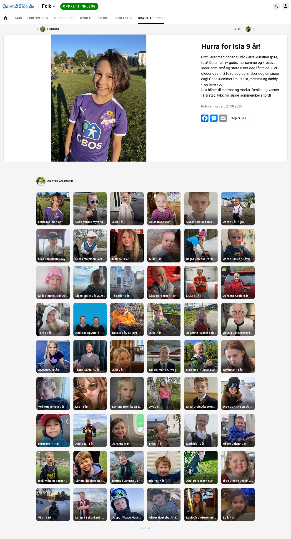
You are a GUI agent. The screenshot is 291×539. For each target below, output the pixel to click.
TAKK (18, 18)
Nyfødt (103, 18)
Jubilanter (124, 18)
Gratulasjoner (151, 20)
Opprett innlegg (79, 6)
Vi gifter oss (64, 18)
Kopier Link (238, 118)
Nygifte (86, 18)
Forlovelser (38, 18)
